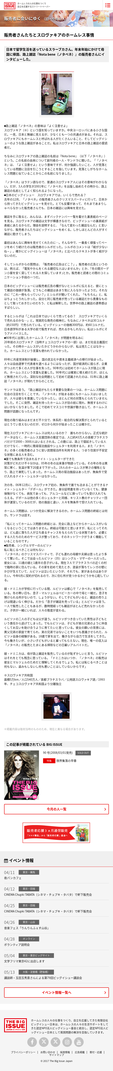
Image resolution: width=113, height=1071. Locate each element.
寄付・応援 (96, 1052)
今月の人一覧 (56, 808)
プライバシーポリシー (23, 1052)
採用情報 (65, 1052)
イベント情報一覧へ (56, 992)
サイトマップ (56, 1055)
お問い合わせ (47, 1052)
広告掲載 (80, 1052)
